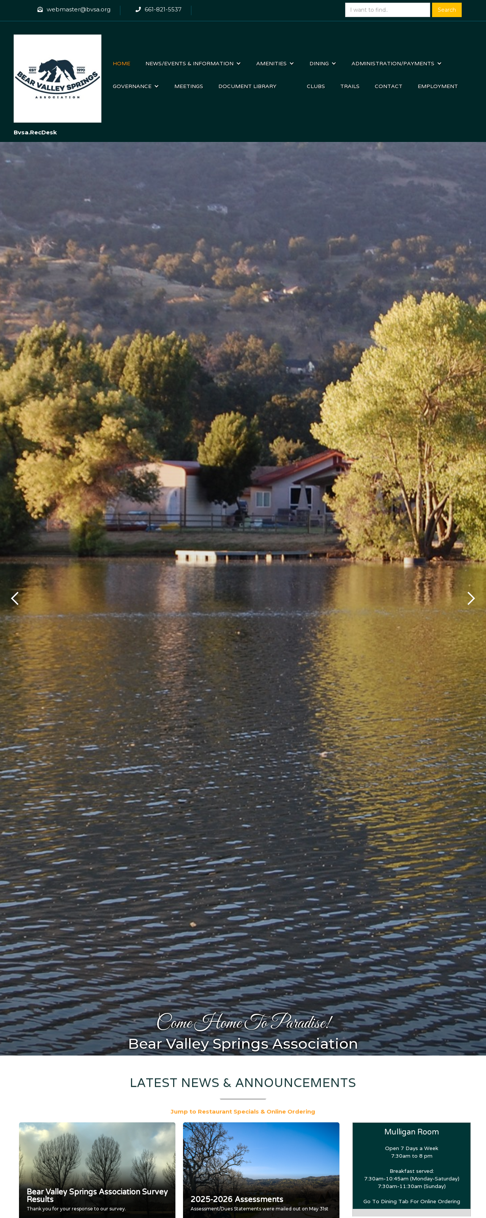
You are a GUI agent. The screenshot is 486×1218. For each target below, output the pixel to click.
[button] (193, 63)
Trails (350, 86)
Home (121, 63)
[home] (58, 75)
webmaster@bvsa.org (78, 9)
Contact (388, 86)
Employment (438, 86)
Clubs (316, 86)
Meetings (188, 86)
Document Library (247, 86)
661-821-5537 (163, 9)
